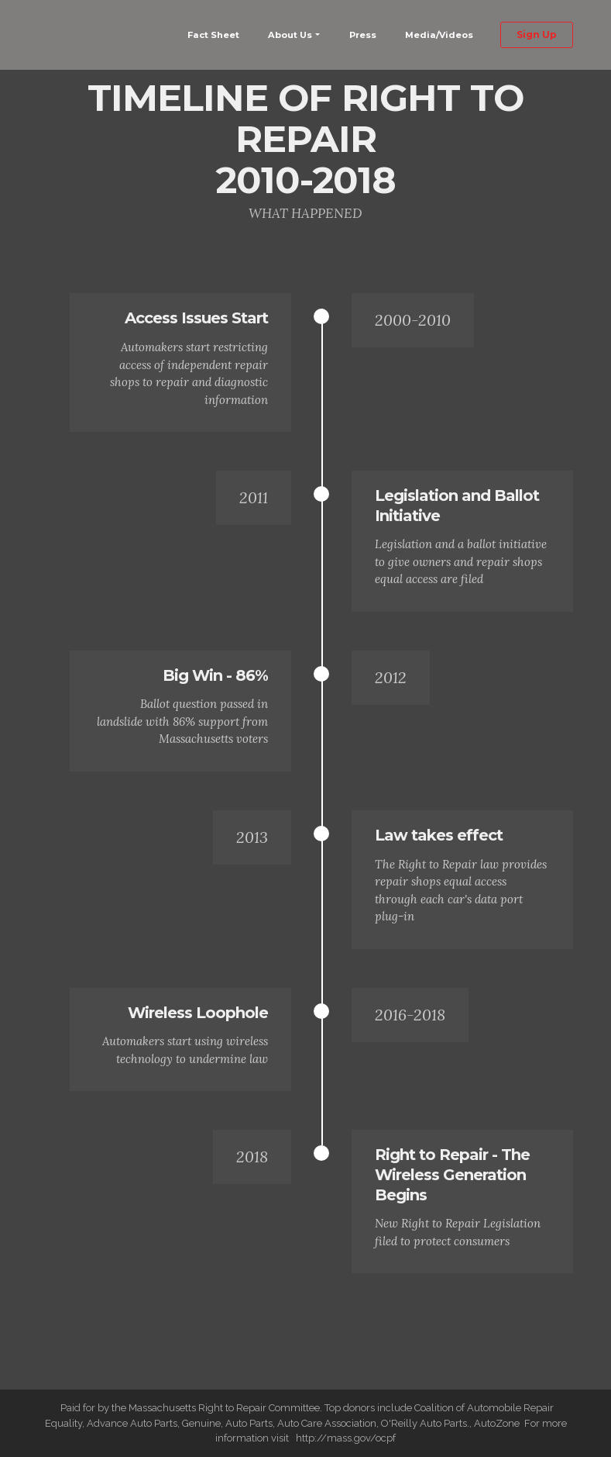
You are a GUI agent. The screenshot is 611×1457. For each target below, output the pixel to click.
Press (362, 34)
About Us (290, 34)
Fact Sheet (213, 34)
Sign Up (537, 34)
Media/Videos (439, 34)
